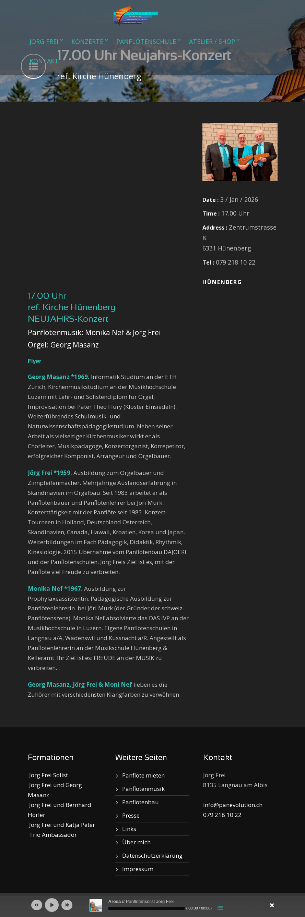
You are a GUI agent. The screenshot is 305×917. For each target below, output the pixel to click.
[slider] (146, 908)
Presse (131, 815)
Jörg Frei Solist (48, 775)
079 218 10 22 (222, 815)
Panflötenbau (140, 802)
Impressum (137, 869)
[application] (153, 905)
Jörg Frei (44, 41)
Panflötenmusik (143, 789)
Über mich (136, 842)
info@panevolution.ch (232, 805)
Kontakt (44, 61)
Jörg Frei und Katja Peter (61, 825)
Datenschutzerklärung (152, 855)
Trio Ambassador (52, 835)
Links (129, 829)
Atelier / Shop (212, 41)
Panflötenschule (146, 41)
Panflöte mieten (143, 775)
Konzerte (87, 41)
